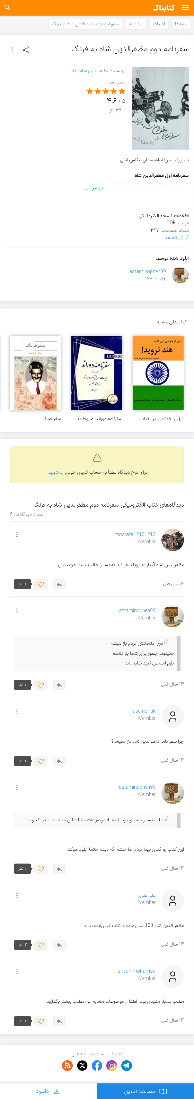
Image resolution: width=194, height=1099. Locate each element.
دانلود (48, 1091)
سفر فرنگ (52, 418)
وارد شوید (58, 472)
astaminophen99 (147, 272)
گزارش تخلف (177, 237)
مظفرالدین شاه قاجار (88, 70)
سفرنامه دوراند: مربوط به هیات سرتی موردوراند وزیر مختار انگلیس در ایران (99, 418)
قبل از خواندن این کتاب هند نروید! (162, 418)
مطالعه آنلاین (145, 1091)
